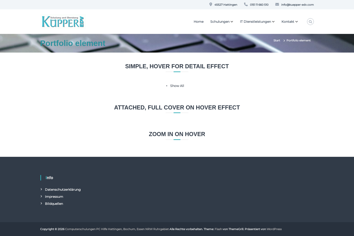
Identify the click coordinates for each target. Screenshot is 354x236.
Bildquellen (54, 204)
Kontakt (287, 22)
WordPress (274, 229)
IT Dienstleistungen (255, 22)
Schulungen (219, 22)
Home (198, 22)
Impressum (54, 197)
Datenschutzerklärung (63, 190)
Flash (218, 229)
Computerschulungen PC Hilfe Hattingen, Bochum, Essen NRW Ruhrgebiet (117, 229)
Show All (177, 86)
